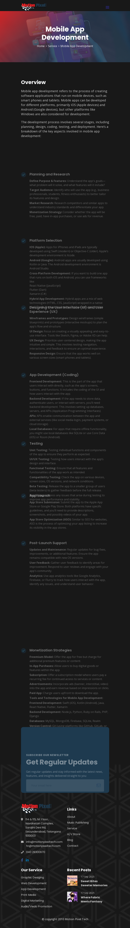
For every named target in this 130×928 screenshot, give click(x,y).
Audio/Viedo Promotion (36, 906)
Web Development (34, 883)
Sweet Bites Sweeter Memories (94, 883)
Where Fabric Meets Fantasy (91, 899)
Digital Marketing (32, 901)
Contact (72, 846)
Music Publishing (78, 823)
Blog (70, 840)
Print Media (28, 895)
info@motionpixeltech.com (44, 842)
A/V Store (73, 834)
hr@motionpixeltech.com (43, 846)
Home (41, 46)
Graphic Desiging (32, 877)
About (71, 817)
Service (52, 46)
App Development (33, 889)
